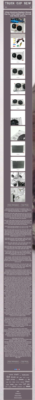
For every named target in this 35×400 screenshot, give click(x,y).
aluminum (19, 386)
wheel (27, 382)
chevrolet (22, 382)
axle (6, 386)
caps (8, 379)
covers (26, 379)
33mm (13, 382)
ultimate (17, 382)
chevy (14, 386)
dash (7, 382)
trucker (7, 384)
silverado (13, 377)
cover (11, 374)
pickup (13, 379)
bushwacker (25, 375)
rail (24, 384)
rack (20, 375)
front (10, 382)
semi (7, 375)
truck (16, 374)
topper (21, 377)
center (12, 384)
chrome (21, 379)
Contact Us (17, 393)
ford (8, 377)
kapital (24, 377)
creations (10, 386)
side (28, 384)
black (28, 386)
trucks (24, 386)
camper (16, 384)
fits (29, 379)
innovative (27, 377)
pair (17, 377)
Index (18, 391)
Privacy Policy (18, 395)
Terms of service (18, 397)
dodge (20, 384)
